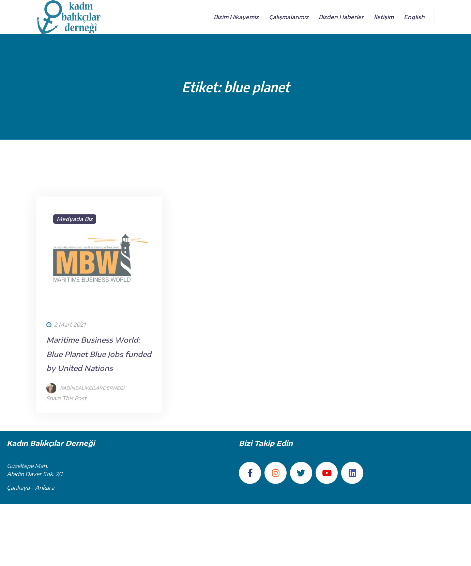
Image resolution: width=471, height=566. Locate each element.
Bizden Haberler (341, 17)
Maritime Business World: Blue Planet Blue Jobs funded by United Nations (98, 388)
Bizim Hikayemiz (236, 17)
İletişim (384, 17)
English (414, 17)
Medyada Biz (75, 253)
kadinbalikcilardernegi (92, 422)
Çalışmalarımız (288, 17)
